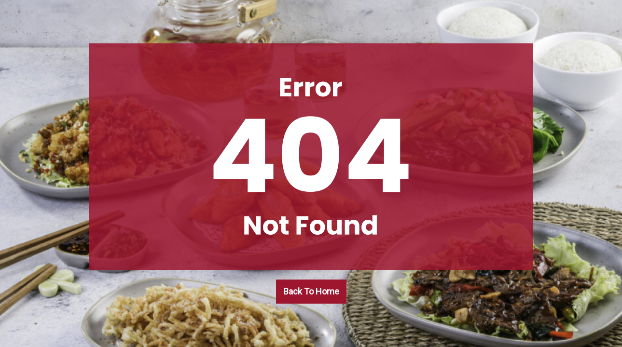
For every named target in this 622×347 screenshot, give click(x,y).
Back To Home (311, 291)
